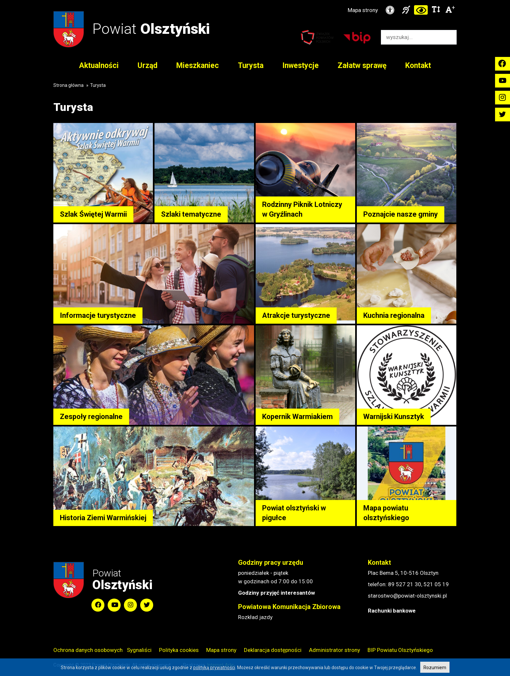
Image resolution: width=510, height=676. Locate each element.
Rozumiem (434, 667)
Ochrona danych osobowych (88, 650)
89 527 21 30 (404, 584)
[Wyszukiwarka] (412, 37)
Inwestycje (300, 65)
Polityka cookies (179, 650)
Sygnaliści (139, 650)
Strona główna (68, 85)
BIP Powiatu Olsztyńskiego (400, 650)
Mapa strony (363, 10)
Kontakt (418, 65)
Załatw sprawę (362, 65)
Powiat (151, 28)
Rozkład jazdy (255, 617)
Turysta (250, 65)
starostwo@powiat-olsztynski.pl (407, 595)
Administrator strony (334, 650)
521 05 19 (436, 584)
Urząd (147, 65)
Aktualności (99, 65)
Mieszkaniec (197, 65)
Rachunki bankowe (392, 610)
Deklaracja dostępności (273, 650)
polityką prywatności (214, 667)
